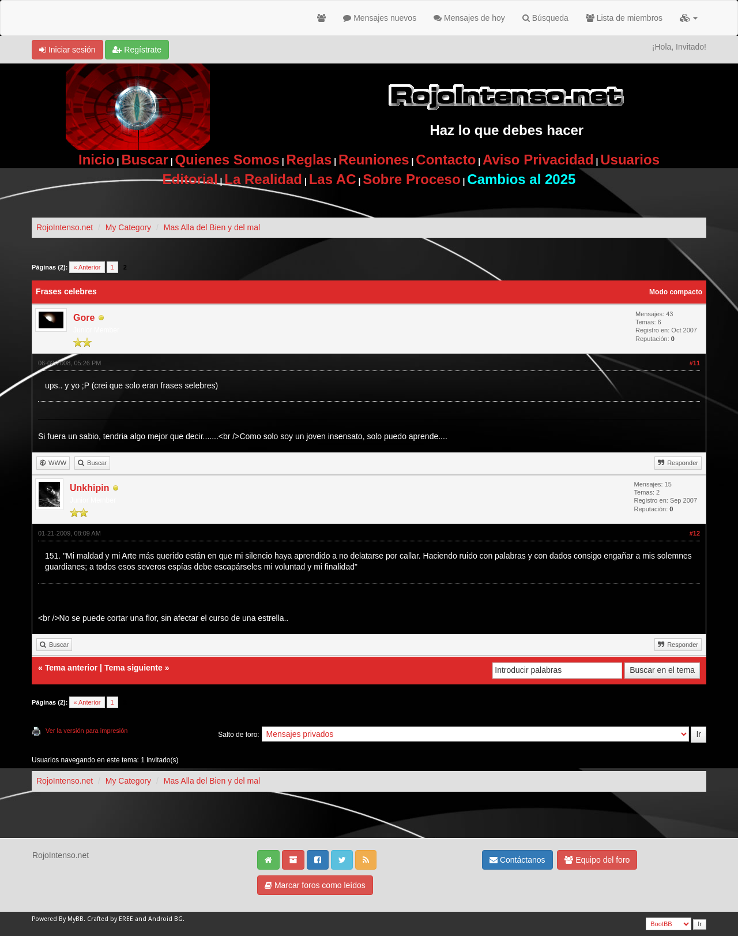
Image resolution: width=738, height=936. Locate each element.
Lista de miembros (624, 18)
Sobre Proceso (411, 179)
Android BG (165, 919)
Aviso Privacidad (538, 159)
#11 (695, 363)
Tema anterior (71, 667)
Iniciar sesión (67, 49)
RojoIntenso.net (64, 227)
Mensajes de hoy (469, 18)
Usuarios (630, 159)
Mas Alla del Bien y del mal (212, 227)
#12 (695, 533)
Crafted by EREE (110, 919)
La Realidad (263, 179)
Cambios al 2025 (521, 179)
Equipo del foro (597, 859)
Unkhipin (89, 488)
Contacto (446, 159)
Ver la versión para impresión (86, 730)
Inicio (96, 159)
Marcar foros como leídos (315, 885)
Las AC (332, 179)
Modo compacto (675, 292)
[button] (688, 18)
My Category (128, 227)
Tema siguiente (133, 667)
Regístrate (136, 49)
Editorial (190, 179)
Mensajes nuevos (379, 18)
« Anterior (86, 267)
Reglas (309, 159)
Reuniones (373, 159)
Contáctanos (517, 859)
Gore (84, 318)
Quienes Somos (227, 159)
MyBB (75, 919)
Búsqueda (545, 18)
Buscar (144, 159)
